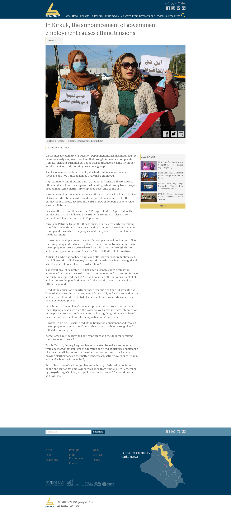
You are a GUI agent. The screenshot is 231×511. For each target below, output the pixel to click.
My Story (74, 450)
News (49, 450)
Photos (73, 463)
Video (96, 450)
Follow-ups (52, 460)
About (96, 460)
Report (49, 455)
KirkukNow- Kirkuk (57, 148)
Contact (97, 455)
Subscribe (98, 432)
